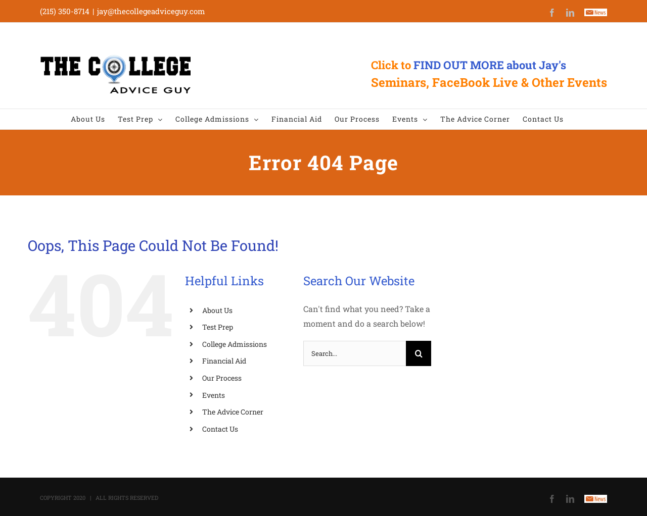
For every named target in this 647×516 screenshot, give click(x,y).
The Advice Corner (232, 412)
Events (213, 395)
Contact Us (220, 429)
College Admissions (234, 344)
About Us (217, 310)
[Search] (418, 353)
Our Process (222, 378)
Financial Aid (224, 361)
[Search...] (354, 353)
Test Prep (217, 327)
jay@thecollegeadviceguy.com (151, 11)
